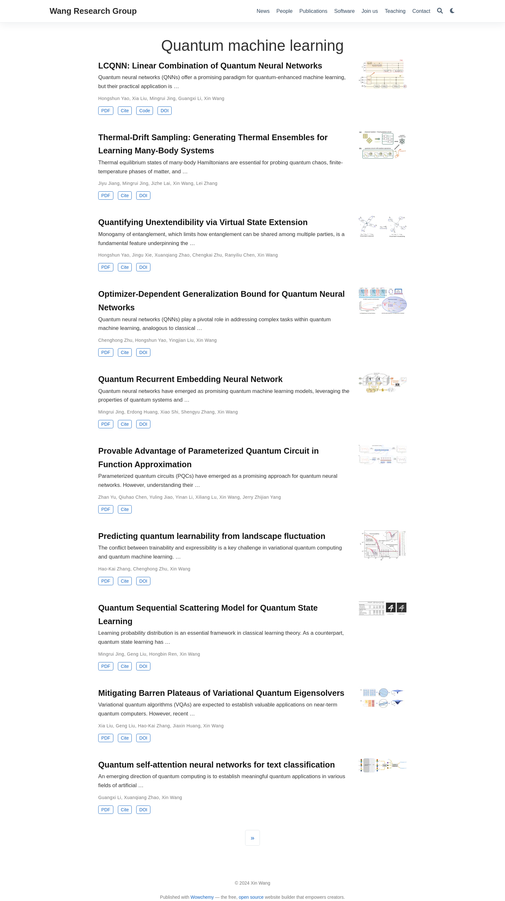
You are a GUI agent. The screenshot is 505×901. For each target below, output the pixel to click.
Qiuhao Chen (133, 497)
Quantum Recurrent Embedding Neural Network (190, 379)
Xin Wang (214, 98)
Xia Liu (139, 98)
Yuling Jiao (161, 497)
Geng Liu (136, 654)
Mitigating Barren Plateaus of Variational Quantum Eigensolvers (221, 692)
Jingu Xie (142, 255)
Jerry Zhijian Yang (262, 497)
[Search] (440, 11)
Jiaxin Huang (186, 725)
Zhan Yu (107, 497)
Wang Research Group (93, 10)
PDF (105, 110)
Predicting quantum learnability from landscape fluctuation (211, 536)
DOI (165, 110)
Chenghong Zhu (115, 340)
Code (144, 110)
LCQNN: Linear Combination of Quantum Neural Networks (210, 65)
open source (251, 897)
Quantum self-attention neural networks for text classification (216, 764)
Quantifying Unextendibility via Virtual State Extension (203, 222)
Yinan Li (184, 497)
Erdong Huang (142, 411)
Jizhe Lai (160, 183)
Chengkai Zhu (207, 255)
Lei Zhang (206, 183)
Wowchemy (202, 897)
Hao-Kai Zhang (114, 568)
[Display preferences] (452, 11)
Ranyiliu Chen (240, 255)
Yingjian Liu (181, 340)
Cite (125, 110)
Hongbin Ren (163, 654)
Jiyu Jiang (108, 183)
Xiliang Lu (206, 497)
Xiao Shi (169, 411)
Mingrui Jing (162, 98)
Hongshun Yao (113, 98)
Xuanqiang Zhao (172, 255)
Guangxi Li (189, 98)
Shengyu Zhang (197, 411)
